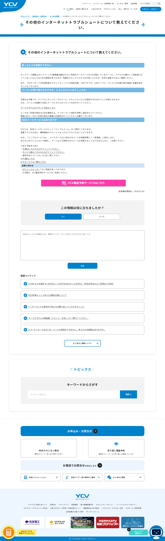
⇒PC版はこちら (28, 158)
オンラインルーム (92, 512)
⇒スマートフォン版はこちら (33, 161)
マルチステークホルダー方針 (112, 508)
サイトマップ (64, 504)
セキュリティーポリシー (105, 504)
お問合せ (53, 504)
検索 (129, 394)
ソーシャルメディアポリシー (126, 504)
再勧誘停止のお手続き (92, 508)
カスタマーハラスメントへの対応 (36, 508)
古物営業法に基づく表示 (75, 512)
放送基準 (74, 504)
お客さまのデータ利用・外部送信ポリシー (65, 508)
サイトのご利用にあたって (37, 504)
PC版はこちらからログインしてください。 (41, 149)
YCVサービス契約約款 (134, 508)
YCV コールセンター (31, 169)
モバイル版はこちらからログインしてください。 (44, 152)
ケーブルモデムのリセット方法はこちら (38, 107)
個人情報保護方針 (87, 504)
